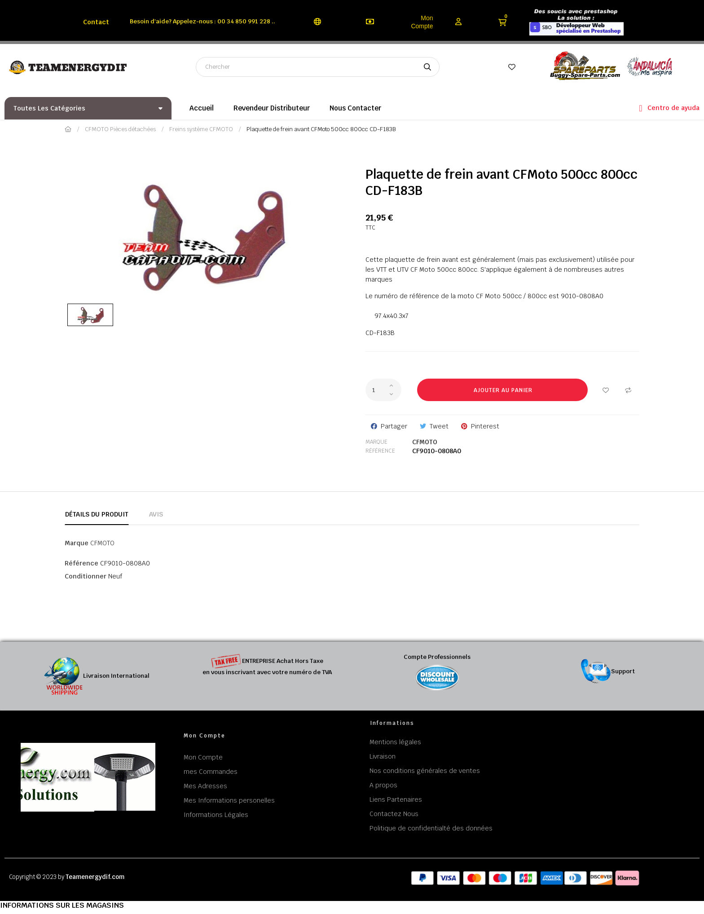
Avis (156, 514)
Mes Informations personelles (229, 800)
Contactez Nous (394, 814)
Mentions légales (395, 742)
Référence (380, 451)
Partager (394, 426)
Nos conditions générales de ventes (425, 771)
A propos (383, 785)
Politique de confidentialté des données (431, 828)
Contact (96, 22)
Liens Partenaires (396, 799)
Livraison (383, 756)
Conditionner (85, 576)
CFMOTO (424, 442)
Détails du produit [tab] (96, 514)
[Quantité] (383, 390)
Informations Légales (216, 815)
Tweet (439, 426)
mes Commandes (211, 772)
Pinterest (485, 426)
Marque (376, 442)
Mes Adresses (205, 786)
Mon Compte (422, 22)
